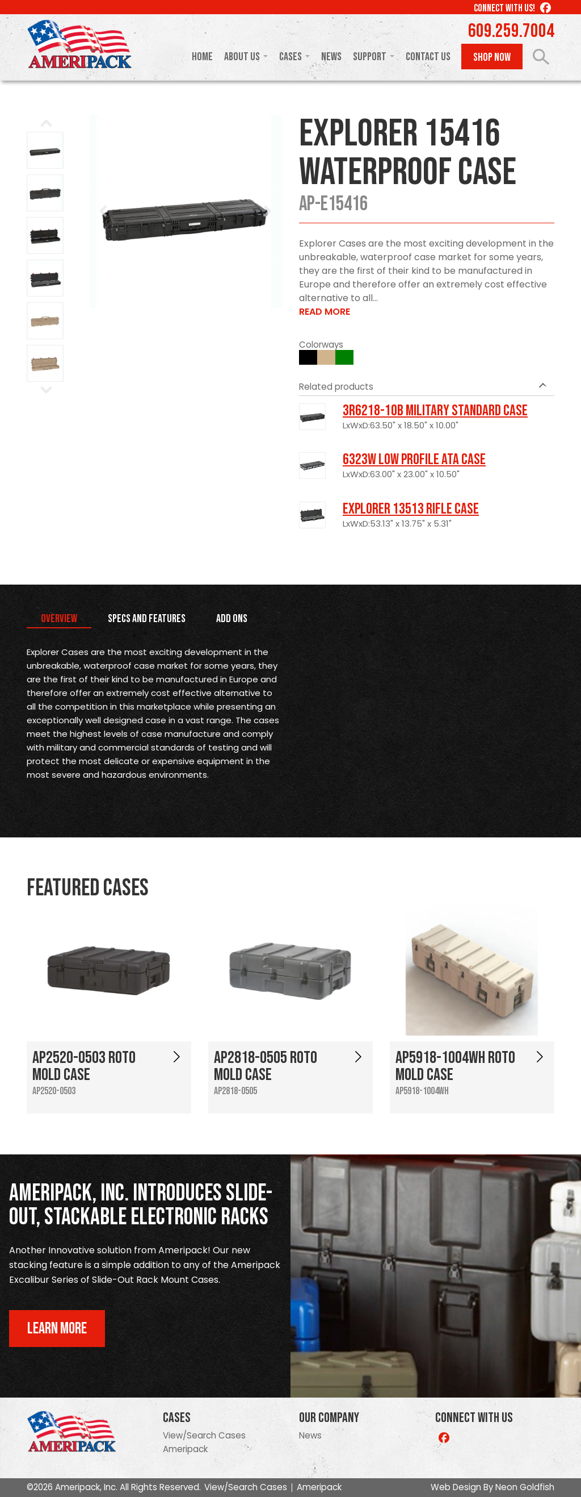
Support (369, 57)
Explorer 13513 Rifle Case (411, 509)
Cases (290, 57)
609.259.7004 (511, 31)
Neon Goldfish (524, 1487)
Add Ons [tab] (231, 619)
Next (267, 211)
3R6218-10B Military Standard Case (435, 411)
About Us (242, 57)
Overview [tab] (59, 619)
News (331, 57)
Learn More (57, 1328)
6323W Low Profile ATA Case (414, 460)
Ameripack (185, 1449)
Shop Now (492, 57)
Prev (104, 211)
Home (202, 57)
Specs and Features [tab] (147, 619)
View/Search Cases (204, 1435)
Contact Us (428, 57)
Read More (324, 311)
